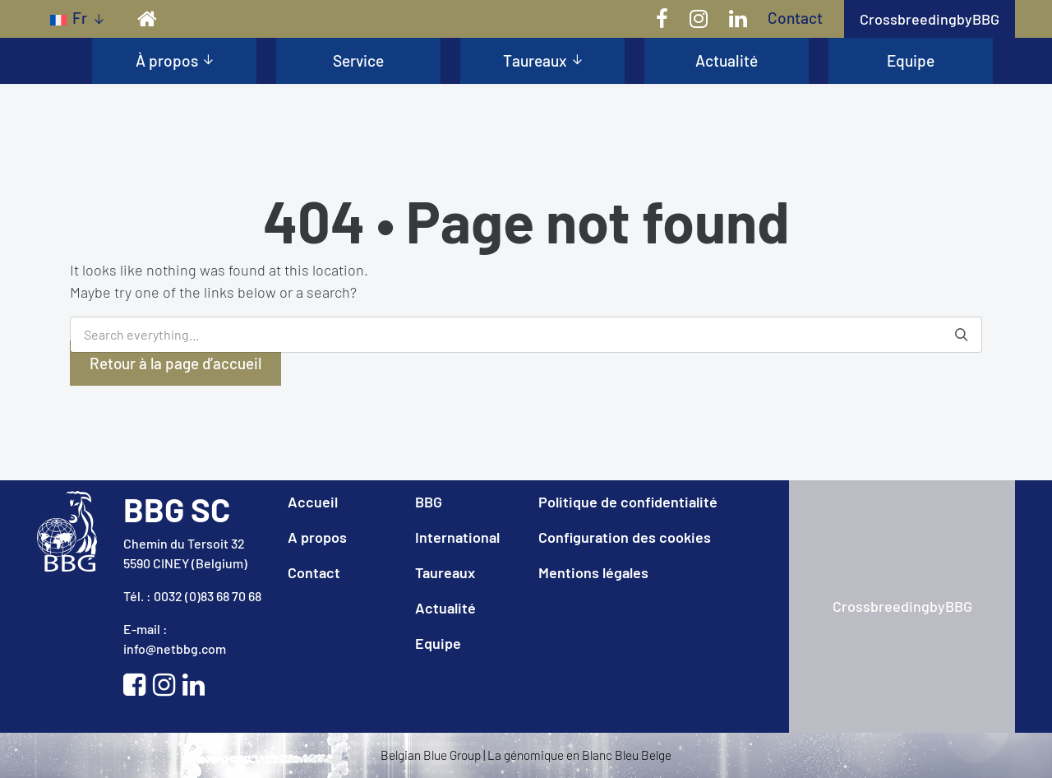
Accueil (313, 502)
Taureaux (535, 60)
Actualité (726, 60)
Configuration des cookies (624, 537)
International (457, 537)
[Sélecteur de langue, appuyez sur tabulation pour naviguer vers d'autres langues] (77, 18)
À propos (167, 60)
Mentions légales (593, 572)
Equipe (910, 60)
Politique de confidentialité (627, 502)
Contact (795, 17)
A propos (317, 537)
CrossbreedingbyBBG (929, 19)
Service (358, 60)
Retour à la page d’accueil (175, 363)
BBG (428, 502)
